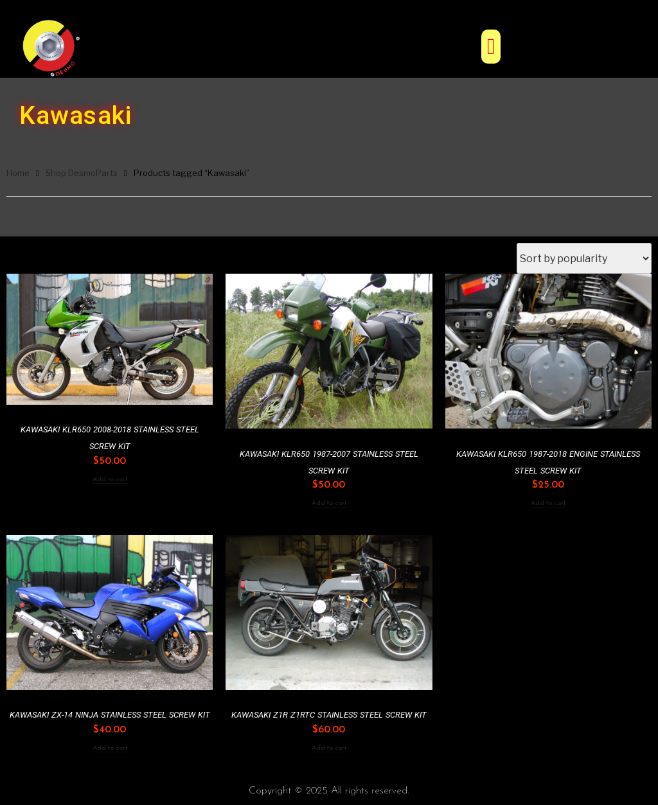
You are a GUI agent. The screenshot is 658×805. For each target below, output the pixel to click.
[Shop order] (584, 258)
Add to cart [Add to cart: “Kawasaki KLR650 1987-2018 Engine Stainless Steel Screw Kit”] (548, 503)
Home (18, 173)
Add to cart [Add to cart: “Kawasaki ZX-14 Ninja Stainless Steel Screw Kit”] (110, 748)
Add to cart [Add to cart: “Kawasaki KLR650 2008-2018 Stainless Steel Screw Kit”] (110, 479)
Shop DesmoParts (82, 173)
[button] (491, 47)
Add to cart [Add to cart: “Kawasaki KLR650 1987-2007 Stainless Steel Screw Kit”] (329, 503)
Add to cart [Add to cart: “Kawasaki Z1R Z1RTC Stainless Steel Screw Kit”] (329, 748)
